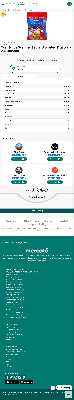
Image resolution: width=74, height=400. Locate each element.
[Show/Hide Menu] (3, 3)
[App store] (12, 382)
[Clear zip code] (56, 69)
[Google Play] (27, 382)
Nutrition (19, 76)
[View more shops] (21, 4)
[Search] (47, 4)
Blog (7, 364)
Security (9, 367)
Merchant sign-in (12, 337)
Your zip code (20, 66)
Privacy (8, 359)
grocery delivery (15, 274)
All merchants (11, 327)
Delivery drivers (11, 332)
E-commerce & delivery (14, 330)
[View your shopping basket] (69, 4)
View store (19, 159)
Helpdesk (9, 356)
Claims (55, 76)
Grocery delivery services (14, 335)
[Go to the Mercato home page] (10, 3)
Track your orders (12, 354)
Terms (8, 362)
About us (9, 340)
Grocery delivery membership (16, 351)
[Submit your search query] (30, 4)
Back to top (37, 211)
